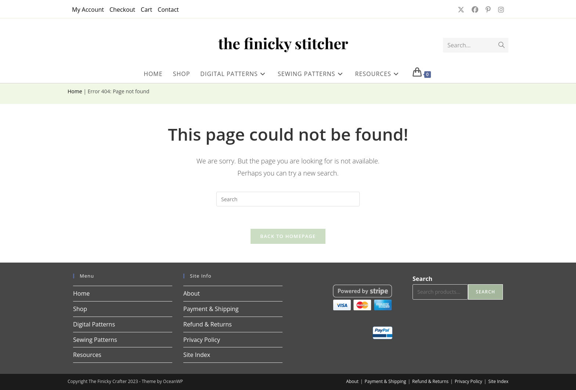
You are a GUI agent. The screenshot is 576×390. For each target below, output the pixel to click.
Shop (80, 309)
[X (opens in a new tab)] (460, 9)
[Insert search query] (288, 199)
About (191, 293)
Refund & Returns (207, 324)
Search (422, 279)
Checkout (122, 10)
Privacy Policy (201, 340)
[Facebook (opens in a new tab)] (474, 9)
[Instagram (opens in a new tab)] (499, 9)
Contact (168, 10)
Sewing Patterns (95, 340)
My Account (88, 10)
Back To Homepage (288, 236)
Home (75, 91)
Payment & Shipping (211, 309)
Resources (87, 355)
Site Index (196, 355)
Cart (146, 10)
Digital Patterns (94, 324)
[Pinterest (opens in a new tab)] (487, 9)
